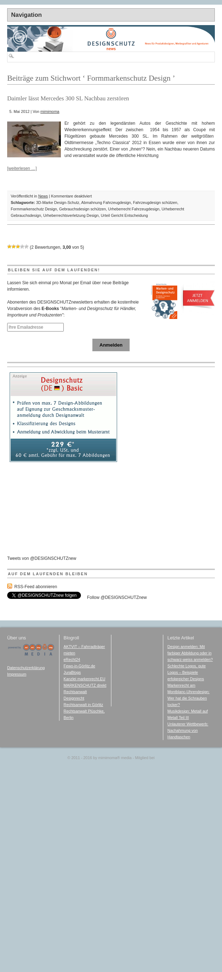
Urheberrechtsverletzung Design (71, 215)
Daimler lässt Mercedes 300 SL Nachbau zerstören (68, 98)
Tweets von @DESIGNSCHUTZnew (41, 558)
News (43, 196)
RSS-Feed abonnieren (35, 586)
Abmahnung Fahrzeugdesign (106, 202)
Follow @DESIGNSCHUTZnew (117, 597)
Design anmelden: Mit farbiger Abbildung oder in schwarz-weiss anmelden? (190, 653)
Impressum (16, 674)
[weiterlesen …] (22, 168)
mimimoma (49, 111)
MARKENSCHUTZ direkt (85, 685)
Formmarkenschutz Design (34, 209)
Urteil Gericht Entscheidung (124, 215)
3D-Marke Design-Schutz (57, 202)
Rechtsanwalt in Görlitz (83, 704)
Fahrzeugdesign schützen (155, 202)
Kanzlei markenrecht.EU (84, 679)
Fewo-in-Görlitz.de (79, 666)
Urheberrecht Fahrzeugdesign (133, 209)
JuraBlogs (72, 672)
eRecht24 (72, 659)
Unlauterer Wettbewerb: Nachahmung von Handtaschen (188, 730)
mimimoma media (114, 758)
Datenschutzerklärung (26, 668)
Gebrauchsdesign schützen (82, 209)
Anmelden (111, 345)
